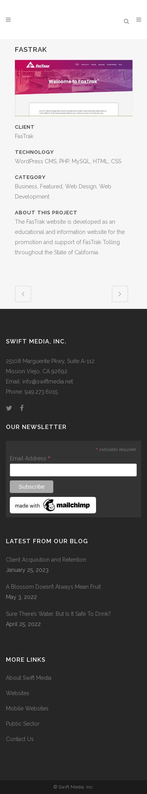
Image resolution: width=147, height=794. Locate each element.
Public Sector (23, 724)
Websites (17, 693)
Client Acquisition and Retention (46, 560)
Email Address (30, 458)
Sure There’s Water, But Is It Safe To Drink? (58, 614)
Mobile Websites (27, 708)
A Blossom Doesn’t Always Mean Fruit (53, 587)
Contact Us (20, 739)
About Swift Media (28, 678)
